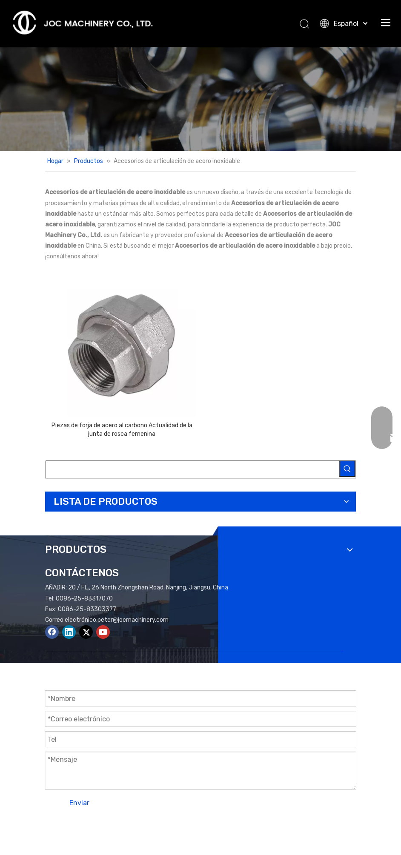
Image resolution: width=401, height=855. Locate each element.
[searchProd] (192, 469)
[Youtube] (103, 632)
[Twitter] (86, 632)
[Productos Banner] (200, 99)
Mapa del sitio (268, 825)
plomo (338, 825)
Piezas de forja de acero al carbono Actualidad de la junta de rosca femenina (122, 430)
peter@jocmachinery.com (133, 619)
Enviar (79, 803)
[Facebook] (52, 632)
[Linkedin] (69, 632)
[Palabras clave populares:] (347, 468)
